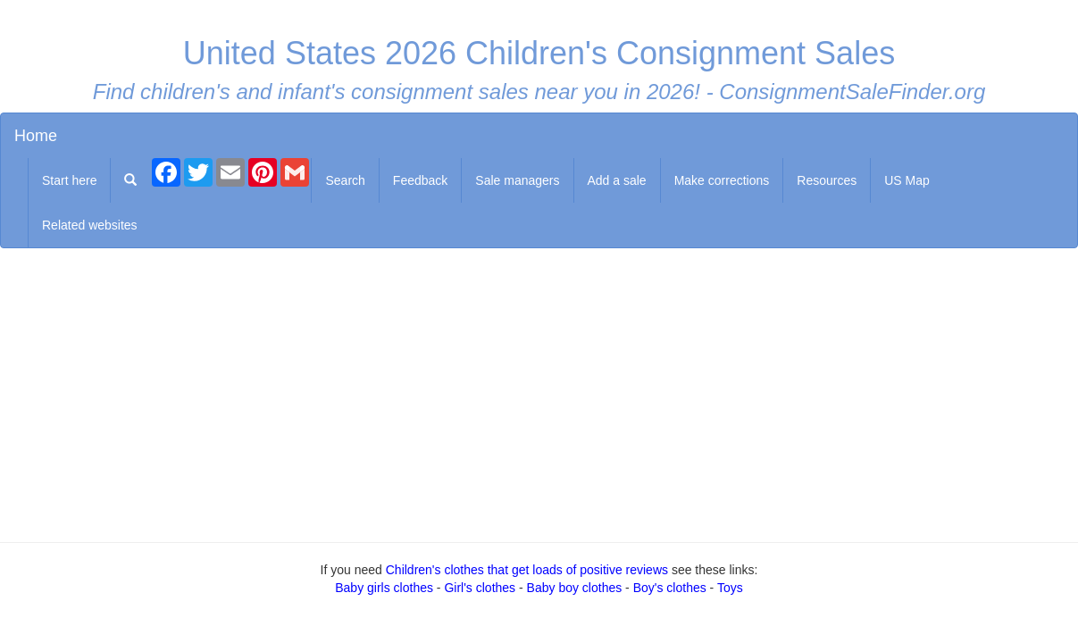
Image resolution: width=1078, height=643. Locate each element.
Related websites (90, 225)
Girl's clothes (479, 587)
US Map (907, 180)
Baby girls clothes (384, 587)
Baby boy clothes (575, 587)
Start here (69, 180)
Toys (730, 587)
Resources (827, 180)
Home (35, 136)
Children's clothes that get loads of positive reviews (527, 570)
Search (344, 180)
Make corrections (722, 180)
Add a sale (617, 180)
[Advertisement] (539, 391)
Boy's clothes (669, 587)
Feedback (420, 180)
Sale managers (517, 180)
